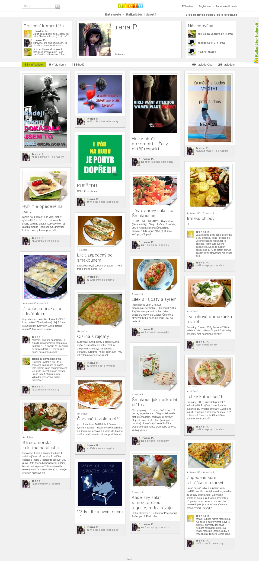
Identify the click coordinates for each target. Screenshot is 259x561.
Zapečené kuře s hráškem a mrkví (205, 480)
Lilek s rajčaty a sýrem (154, 299)
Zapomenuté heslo (226, 6)
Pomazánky (208, 344)
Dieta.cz (130, 5)
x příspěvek (33, 64)
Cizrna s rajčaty (93, 336)
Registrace (204, 6)
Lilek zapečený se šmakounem (94, 258)
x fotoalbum (57, 64)
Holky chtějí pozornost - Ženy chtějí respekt (150, 143)
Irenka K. (40, 31)
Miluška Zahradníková (215, 33)
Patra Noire (207, 52)
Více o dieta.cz (225, 14)
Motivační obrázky (49, 156)
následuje (226, 64)
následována (202, 64)
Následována (200, 25)
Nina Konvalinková (48, 49)
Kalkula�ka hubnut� (256, 42)
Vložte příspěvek (199, 14)
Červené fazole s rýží (98, 418)
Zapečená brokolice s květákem (42, 311)
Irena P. (39, 40)
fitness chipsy (200, 218)
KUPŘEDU (87, 185)
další (129, 559)
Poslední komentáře (44, 25)
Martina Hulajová (211, 42)
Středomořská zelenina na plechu (40, 445)
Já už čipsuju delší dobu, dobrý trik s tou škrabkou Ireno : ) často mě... (51, 35)
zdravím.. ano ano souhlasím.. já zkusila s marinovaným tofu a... (50, 44)
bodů (78, 64)
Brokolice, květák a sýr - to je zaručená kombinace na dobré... (50, 53)
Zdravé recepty (47, 240)
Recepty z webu (211, 265)
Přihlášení (187, 6)
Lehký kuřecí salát (205, 396)
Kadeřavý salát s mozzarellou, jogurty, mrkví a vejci (152, 502)
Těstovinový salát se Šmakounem (152, 213)
